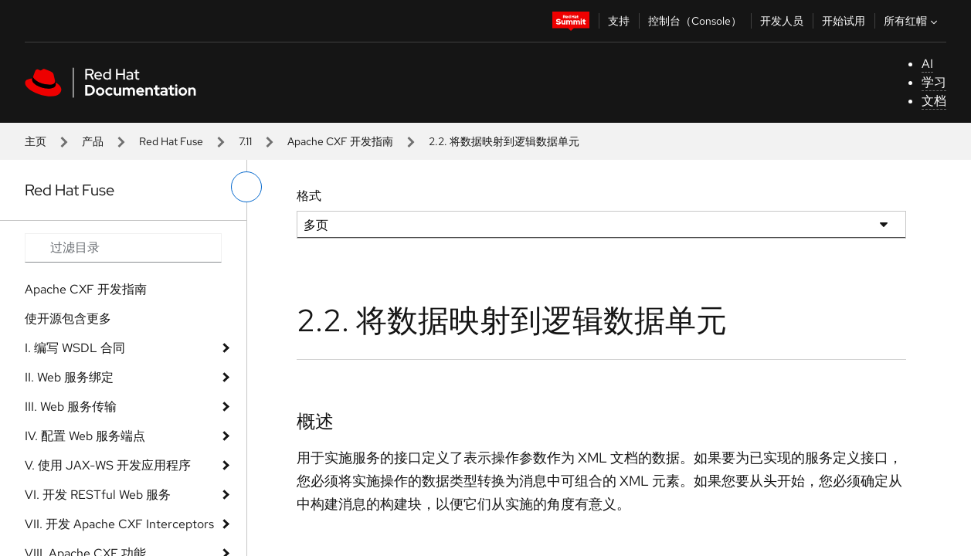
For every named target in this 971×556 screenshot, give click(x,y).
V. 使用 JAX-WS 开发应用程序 (108, 465)
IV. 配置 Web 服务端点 (85, 436)
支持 (619, 21)
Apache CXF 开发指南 (340, 141)
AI (927, 64)
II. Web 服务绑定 (69, 377)
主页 (35, 141)
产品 (93, 141)
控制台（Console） (695, 21)
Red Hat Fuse (171, 141)
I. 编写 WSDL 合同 (75, 348)
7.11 (245, 141)
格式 (309, 196)
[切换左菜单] (246, 186)
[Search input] (123, 248)
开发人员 (781, 21)
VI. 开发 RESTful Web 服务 (98, 494)
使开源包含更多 (68, 318)
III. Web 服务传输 (71, 406)
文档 (934, 101)
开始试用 (843, 21)
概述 (315, 421)
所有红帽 (912, 21)
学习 (934, 82)
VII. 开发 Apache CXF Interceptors (119, 524)
